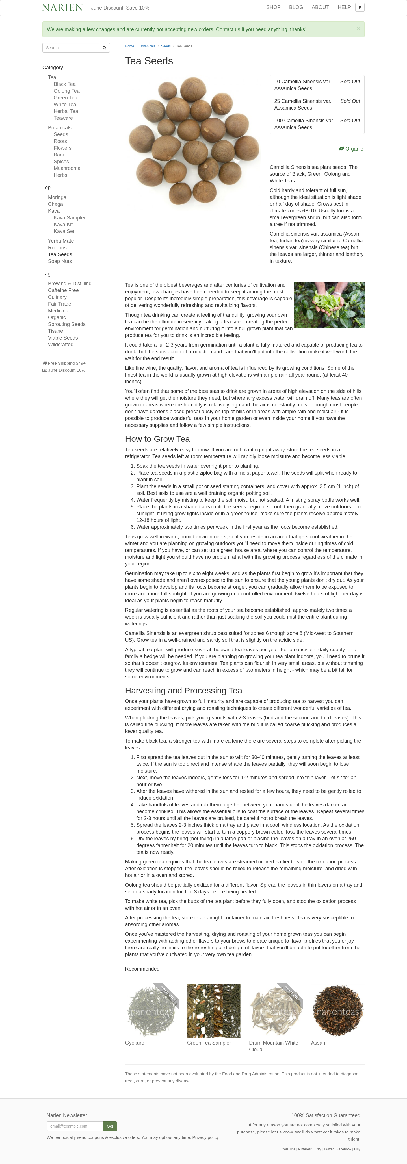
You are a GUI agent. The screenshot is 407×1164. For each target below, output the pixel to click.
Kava (54, 211)
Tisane (55, 331)
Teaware (63, 118)
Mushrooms (67, 168)
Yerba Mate (61, 241)
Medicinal (59, 311)
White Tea (65, 104)
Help (344, 7)
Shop (273, 7)
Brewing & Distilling (70, 283)
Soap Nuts (60, 261)
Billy (357, 1149)
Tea (52, 77)
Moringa (57, 197)
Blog (296, 7)
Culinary (57, 297)
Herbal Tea (66, 111)
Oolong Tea (67, 91)
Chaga (55, 204)
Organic (57, 317)
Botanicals (60, 127)
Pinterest (304, 1149)
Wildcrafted (60, 344)
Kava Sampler (70, 218)
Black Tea (65, 84)
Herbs (60, 175)
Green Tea (65, 98)
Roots (60, 141)
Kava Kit (63, 224)
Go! (110, 1126)
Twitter (329, 1149)
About (320, 7)
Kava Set (64, 231)
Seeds (61, 134)
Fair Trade (59, 304)
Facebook (343, 1149)
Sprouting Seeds (67, 324)
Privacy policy (205, 1137)
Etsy (317, 1149)
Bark (59, 155)
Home (129, 46)
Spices (61, 161)
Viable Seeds (63, 338)
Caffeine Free (63, 290)
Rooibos (57, 248)
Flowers (63, 148)
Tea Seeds (60, 254)
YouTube (288, 1149)
